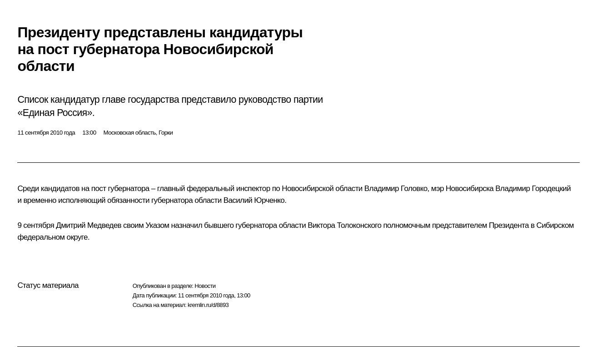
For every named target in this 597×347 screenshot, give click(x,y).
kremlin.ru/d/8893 (208, 305)
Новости (204, 285)
